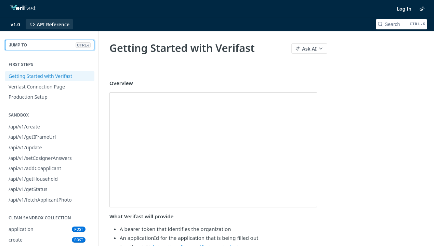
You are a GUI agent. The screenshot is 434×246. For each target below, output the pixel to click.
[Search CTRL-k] (401, 24)
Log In (404, 8)
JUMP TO (50, 45)
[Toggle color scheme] (422, 8)
